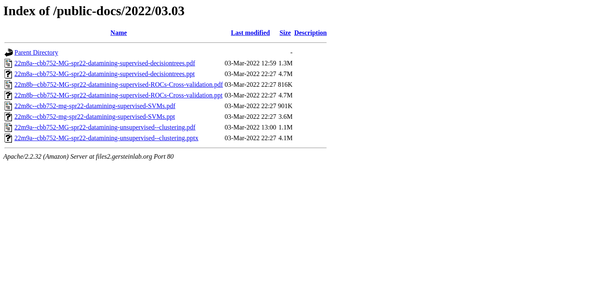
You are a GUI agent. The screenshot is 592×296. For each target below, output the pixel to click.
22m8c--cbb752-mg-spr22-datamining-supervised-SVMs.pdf (94, 105)
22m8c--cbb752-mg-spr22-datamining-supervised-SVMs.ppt (94, 116)
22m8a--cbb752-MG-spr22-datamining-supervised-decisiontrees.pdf (104, 63)
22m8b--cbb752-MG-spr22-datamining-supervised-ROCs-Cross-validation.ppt (118, 95)
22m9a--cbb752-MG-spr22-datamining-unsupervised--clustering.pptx (106, 137)
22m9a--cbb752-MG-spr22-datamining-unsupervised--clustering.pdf (104, 127)
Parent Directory (36, 52)
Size (285, 32)
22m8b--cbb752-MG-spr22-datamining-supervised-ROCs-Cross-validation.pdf (118, 84)
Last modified (250, 32)
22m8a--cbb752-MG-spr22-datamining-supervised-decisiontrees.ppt (104, 73)
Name (118, 32)
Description (310, 32)
